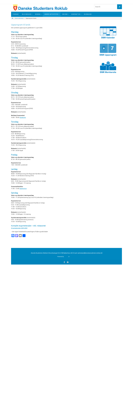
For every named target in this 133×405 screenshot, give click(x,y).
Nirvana (66, 256)
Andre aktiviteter (19, 18)
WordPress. (73, 256)
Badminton (23, 189)
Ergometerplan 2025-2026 (19, 228)
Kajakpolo (23, 117)
